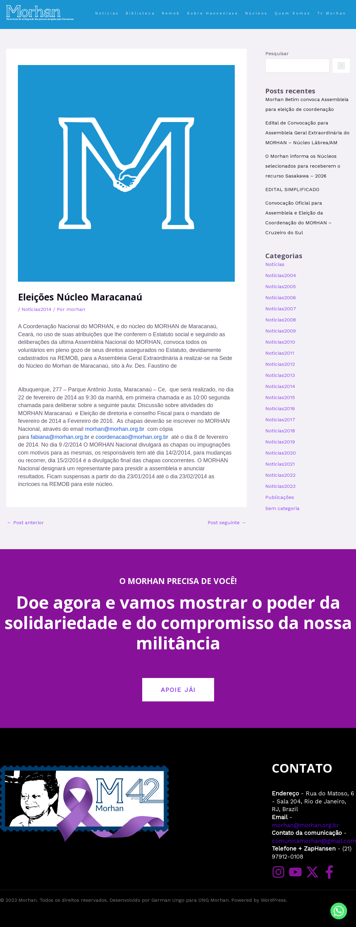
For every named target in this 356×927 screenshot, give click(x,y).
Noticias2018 (280, 431)
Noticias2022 (280, 475)
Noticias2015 (280, 397)
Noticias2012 (280, 364)
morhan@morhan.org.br (305, 825)
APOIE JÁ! (178, 689)
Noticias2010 (280, 342)
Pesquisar (277, 53)
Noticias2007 (280, 309)
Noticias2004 (280, 275)
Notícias (274, 264)
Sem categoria (282, 508)
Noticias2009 (280, 331)
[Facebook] (329, 872)
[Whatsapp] (338, 911)
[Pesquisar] (341, 66)
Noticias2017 (280, 420)
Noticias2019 (280, 442)
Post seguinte (227, 522)
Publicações (279, 497)
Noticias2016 (280, 408)
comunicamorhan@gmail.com (314, 840)
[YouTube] (295, 872)
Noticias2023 (280, 486)
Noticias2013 (280, 375)
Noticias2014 (37, 309)
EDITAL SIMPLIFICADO (292, 189)
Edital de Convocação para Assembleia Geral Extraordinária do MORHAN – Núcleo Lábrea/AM (307, 132)
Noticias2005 (280, 286)
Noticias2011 (279, 353)
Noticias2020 (280, 453)
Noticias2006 (280, 297)
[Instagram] (278, 872)
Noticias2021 (280, 464)
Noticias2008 (280, 320)
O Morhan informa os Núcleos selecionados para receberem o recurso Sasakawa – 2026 (302, 166)
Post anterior (25, 522)
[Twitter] (312, 872)
